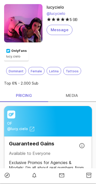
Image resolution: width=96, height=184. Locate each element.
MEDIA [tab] (72, 96)
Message (59, 30)
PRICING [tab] (24, 96)
